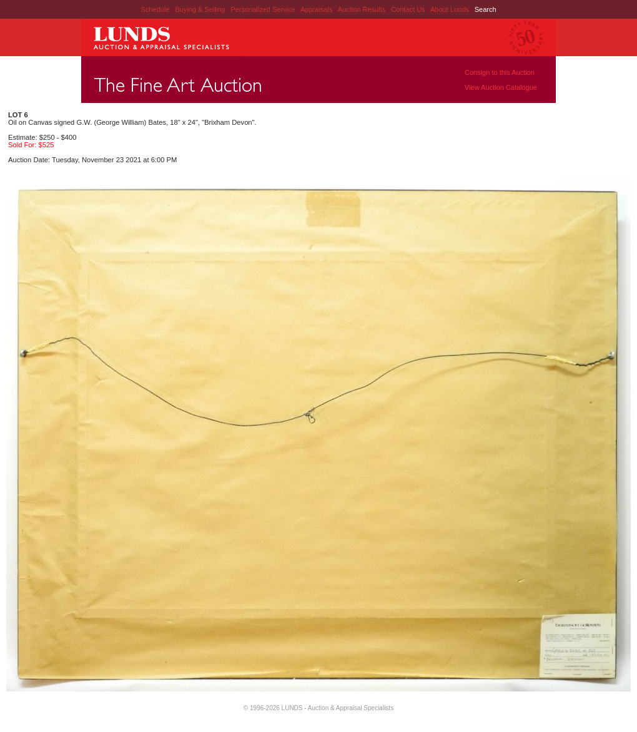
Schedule (155, 9)
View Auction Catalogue (501, 87)
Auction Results (362, 9)
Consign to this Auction (500, 72)
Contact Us (408, 9)
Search (485, 9)
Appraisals (317, 9)
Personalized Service (263, 9)
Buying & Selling (201, 9)
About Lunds (450, 9)
